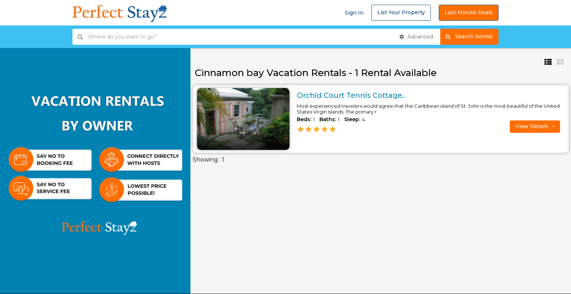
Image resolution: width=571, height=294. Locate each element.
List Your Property (401, 12)
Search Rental (472, 36)
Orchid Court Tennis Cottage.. (353, 95)
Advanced (416, 36)
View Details (535, 126)
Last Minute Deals (469, 12)
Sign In (354, 12)
